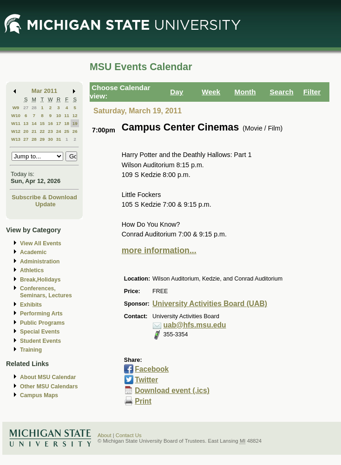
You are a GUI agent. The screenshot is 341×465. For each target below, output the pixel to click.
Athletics (32, 270)
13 (25, 123)
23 (50, 131)
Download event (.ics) (172, 390)
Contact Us (129, 435)
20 (25, 131)
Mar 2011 (44, 90)
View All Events (40, 243)
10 (58, 115)
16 (50, 123)
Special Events (39, 331)
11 (66, 115)
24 (58, 131)
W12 (15, 131)
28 (34, 107)
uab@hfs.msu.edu (195, 325)
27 (25, 107)
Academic (33, 252)
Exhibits (31, 304)
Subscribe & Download (44, 197)
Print (143, 401)
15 (42, 123)
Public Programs (42, 323)
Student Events (40, 341)
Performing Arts (41, 313)
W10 (15, 115)
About (104, 435)
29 (42, 139)
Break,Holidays (40, 279)
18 (66, 123)
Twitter (146, 380)
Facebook (152, 369)
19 (75, 123)
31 (58, 139)
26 (75, 131)
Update (45, 204)
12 (75, 115)
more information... (159, 250)
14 (34, 123)
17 (58, 123)
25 (66, 131)
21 (34, 131)
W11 (15, 123)
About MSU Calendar (48, 377)
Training (31, 350)
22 (42, 131)
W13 (15, 139)
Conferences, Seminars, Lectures (46, 292)
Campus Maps (39, 395)
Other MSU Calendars (49, 386)
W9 (16, 107)
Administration (39, 261)
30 (50, 139)
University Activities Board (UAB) (209, 304)
